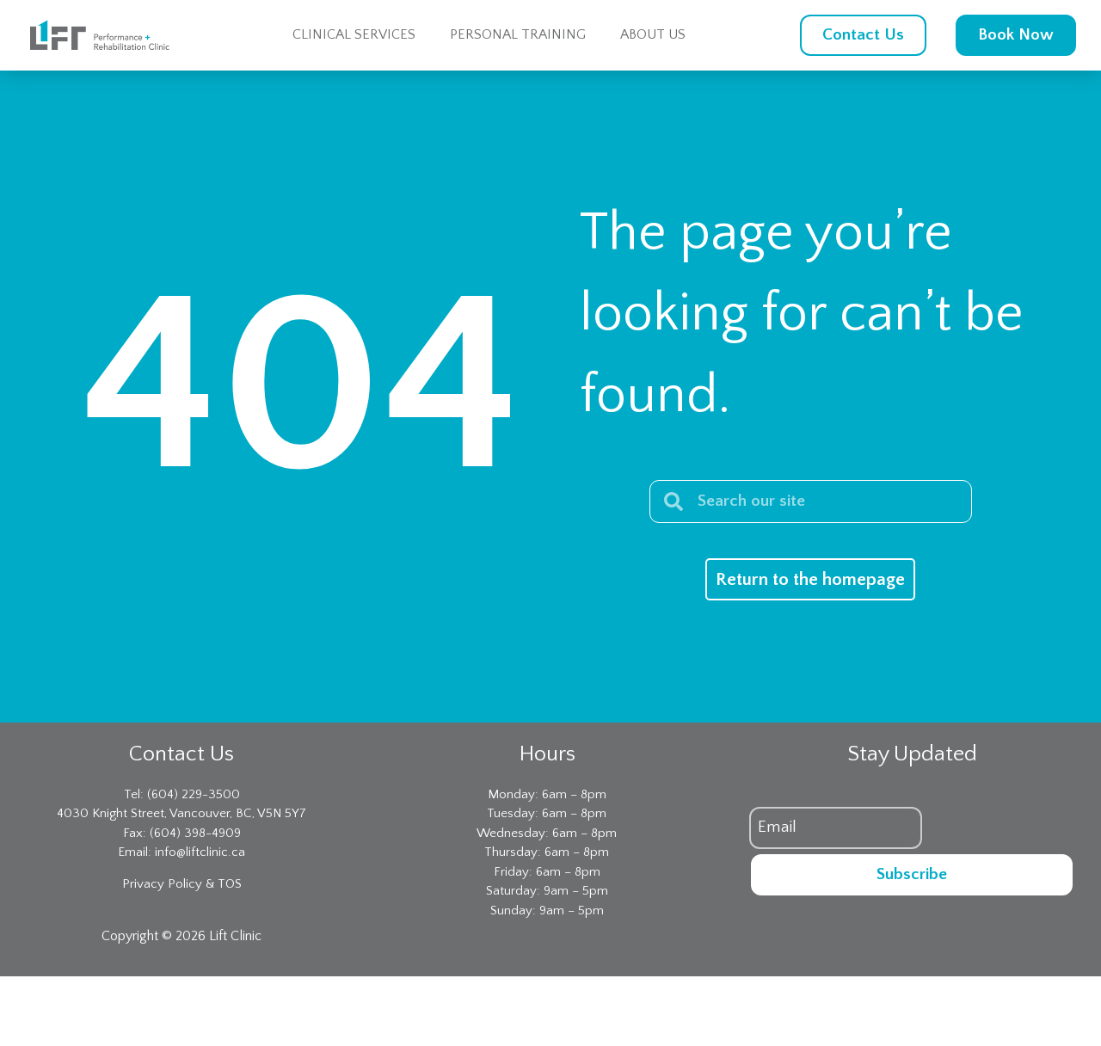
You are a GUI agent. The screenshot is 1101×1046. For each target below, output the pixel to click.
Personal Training (518, 34)
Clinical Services (353, 34)
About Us (653, 34)
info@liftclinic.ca (200, 852)
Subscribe (911, 874)
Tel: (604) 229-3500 (182, 794)
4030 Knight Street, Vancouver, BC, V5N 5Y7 (181, 813)
